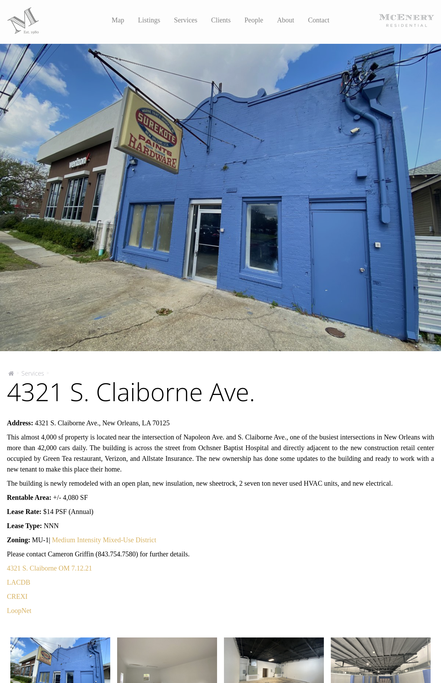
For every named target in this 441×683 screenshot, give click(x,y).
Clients (221, 20)
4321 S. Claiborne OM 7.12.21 (49, 568)
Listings (149, 20)
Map (118, 20)
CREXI (17, 596)
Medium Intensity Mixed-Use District (104, 540)
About (285, 20)
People (253, 20)
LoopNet (19, 610)
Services (185, 20)
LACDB (18, 582)
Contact (318, 20)
